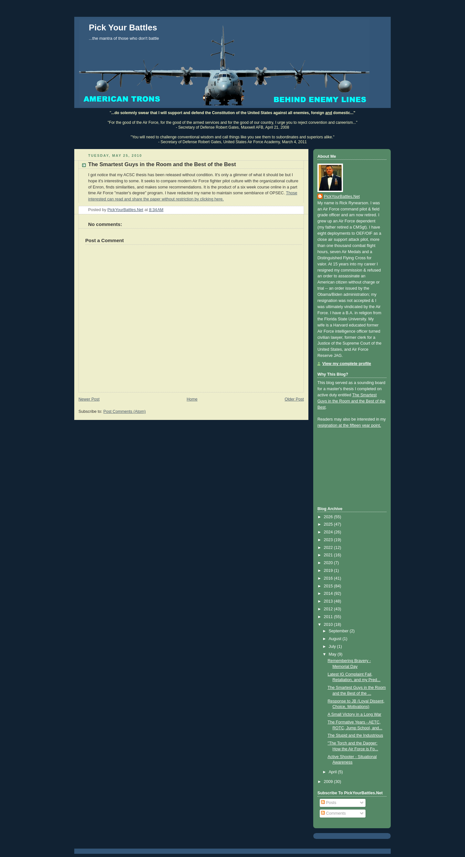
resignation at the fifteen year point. (349, 425)
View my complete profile (346, 363)
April (333, 772)
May (333, 654)
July (333, 646)
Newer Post (88, 399)
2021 (329, 555)
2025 (329, 524)
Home (192, 399)
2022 (329, 547)
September (339, 631)
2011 (329, 617)
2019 (329, 570)
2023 (329, 540)
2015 (329, 586)
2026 (329, 517)
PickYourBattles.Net (342, 196)
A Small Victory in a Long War (354, 714)
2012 (329, 609)
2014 (329, 593)
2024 (329, 532)
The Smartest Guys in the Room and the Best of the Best (351, 401)
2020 (329, 563)
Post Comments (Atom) (124, 411)
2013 (329, 601)
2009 (329, 781)
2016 (329, 578)
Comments (333, 813)
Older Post (294, 399)
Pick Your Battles (123, 27)
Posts (328, 802)
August (336, 639)
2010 (329, 624)
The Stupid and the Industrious (355, 735)
